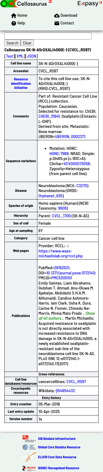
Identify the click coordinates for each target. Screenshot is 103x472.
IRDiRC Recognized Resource (58, 468)
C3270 (81, 185)
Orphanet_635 (50, 195)
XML (20, 55)
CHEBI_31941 (49, 116)
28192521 (61, 267)
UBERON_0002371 (70, 136)
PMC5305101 (61, 277)
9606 (62, 207)
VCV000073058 (77, 163)
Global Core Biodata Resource (59, 447)
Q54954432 (65, 390)
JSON (31, 55)
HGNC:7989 (58, 153)
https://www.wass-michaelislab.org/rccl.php (60, 253)
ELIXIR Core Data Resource (57, 457)
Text (9, 55)
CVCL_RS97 (76, 381)
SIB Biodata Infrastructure (57, 438)
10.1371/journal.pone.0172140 (70, 272)
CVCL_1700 (61, 215)
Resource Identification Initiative (21, 83)
